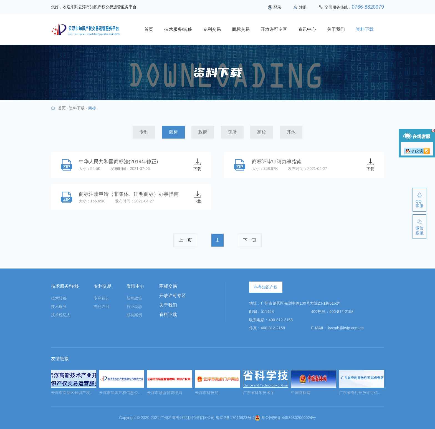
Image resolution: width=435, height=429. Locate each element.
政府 (202, 132)
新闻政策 (134, 298)
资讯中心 (307, 29)
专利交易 (212, 29)
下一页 (249, 240)
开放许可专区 (274, 29)
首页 (148, 29)
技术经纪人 (60, 315)
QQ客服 (419, 203)
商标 (173, 132)
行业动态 (134, 306)
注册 (303, 7)
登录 (277, 7)
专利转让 (101, 298)
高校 (261, 132)
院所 (232, 132)
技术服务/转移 (178, 29)
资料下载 (365, 29)
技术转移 (59, 298)
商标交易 (241, 29)
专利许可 (101, 306)
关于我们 (336, 29)
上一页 (185, 240)
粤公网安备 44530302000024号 (285, 417)
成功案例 (134, 315)
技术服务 (59, 306)
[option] (74, 384)
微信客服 (419, 230)
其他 (291, 132)
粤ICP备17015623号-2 (235, 417)
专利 (144, 132)
